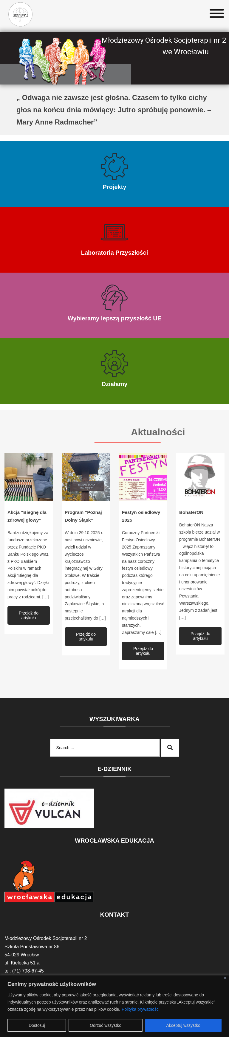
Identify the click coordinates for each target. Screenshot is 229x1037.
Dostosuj (37, 1025)
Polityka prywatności (141, 1009)
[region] (114, 1006)
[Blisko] (225, 978)
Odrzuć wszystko (105, 1025)
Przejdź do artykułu (28, 615)
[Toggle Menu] (217, 13)
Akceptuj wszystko (183, 1025)
